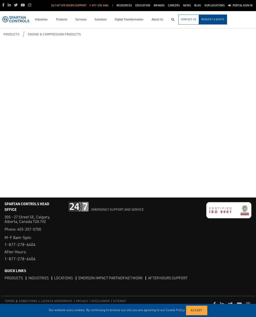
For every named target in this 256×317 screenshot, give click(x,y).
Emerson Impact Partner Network (110, 278)
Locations (63, 278)
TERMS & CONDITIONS (21, 301)
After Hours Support (168, 278)
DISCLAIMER (101, 301)
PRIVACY (82, 301)
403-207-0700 (29, 229)
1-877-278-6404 (20, 244)
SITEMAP (119, 301)
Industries (38, 278)
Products (11, 34)
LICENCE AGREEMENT (57, 301)
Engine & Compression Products (54, 34)
